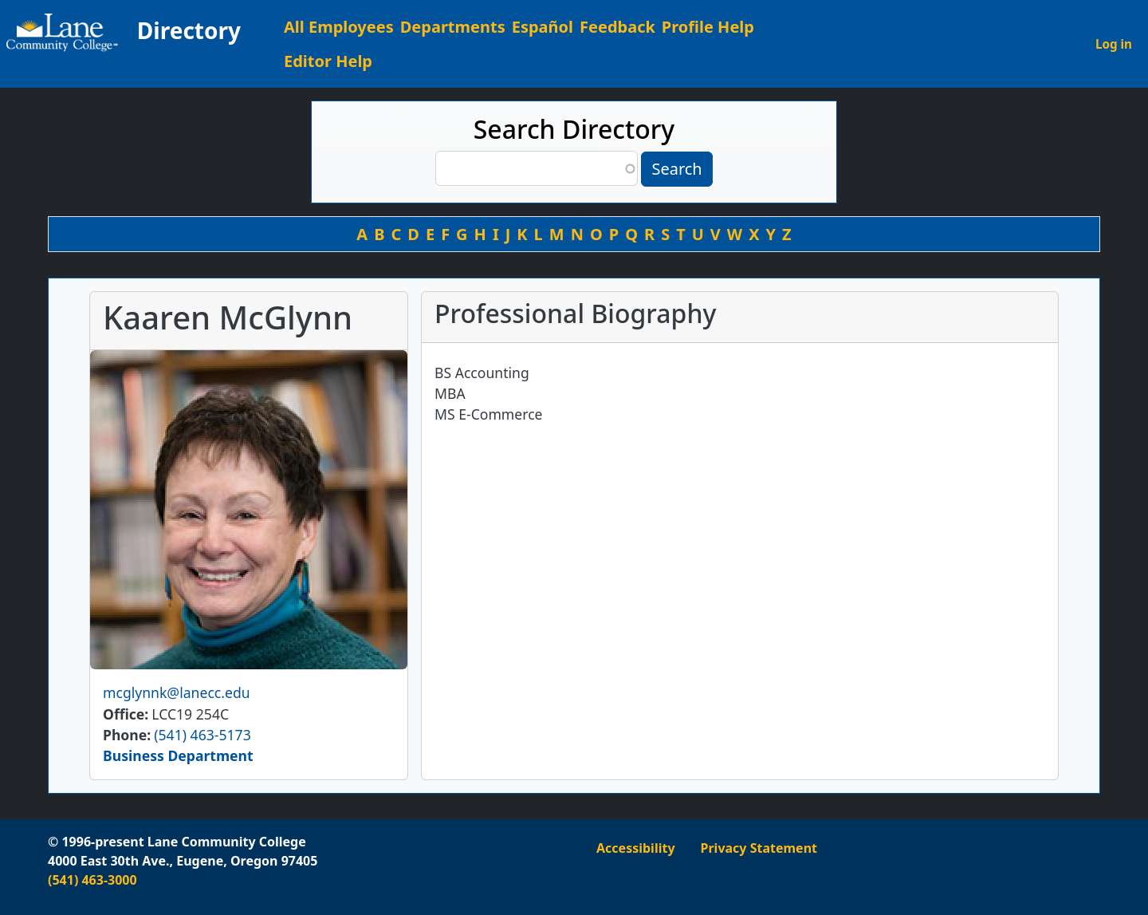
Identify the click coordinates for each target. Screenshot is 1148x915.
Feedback (617, 26)
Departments (452, 26)
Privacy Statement (759, 848)
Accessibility (635, 848)
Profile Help (708, 26)
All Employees (339, 26)
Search (676, 168)
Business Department (178, 755)
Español (542, 26)
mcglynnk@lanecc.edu (176, 692)
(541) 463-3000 (92, 880)
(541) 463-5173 (202, 734)
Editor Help (328, 61)
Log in (1113, 44)
